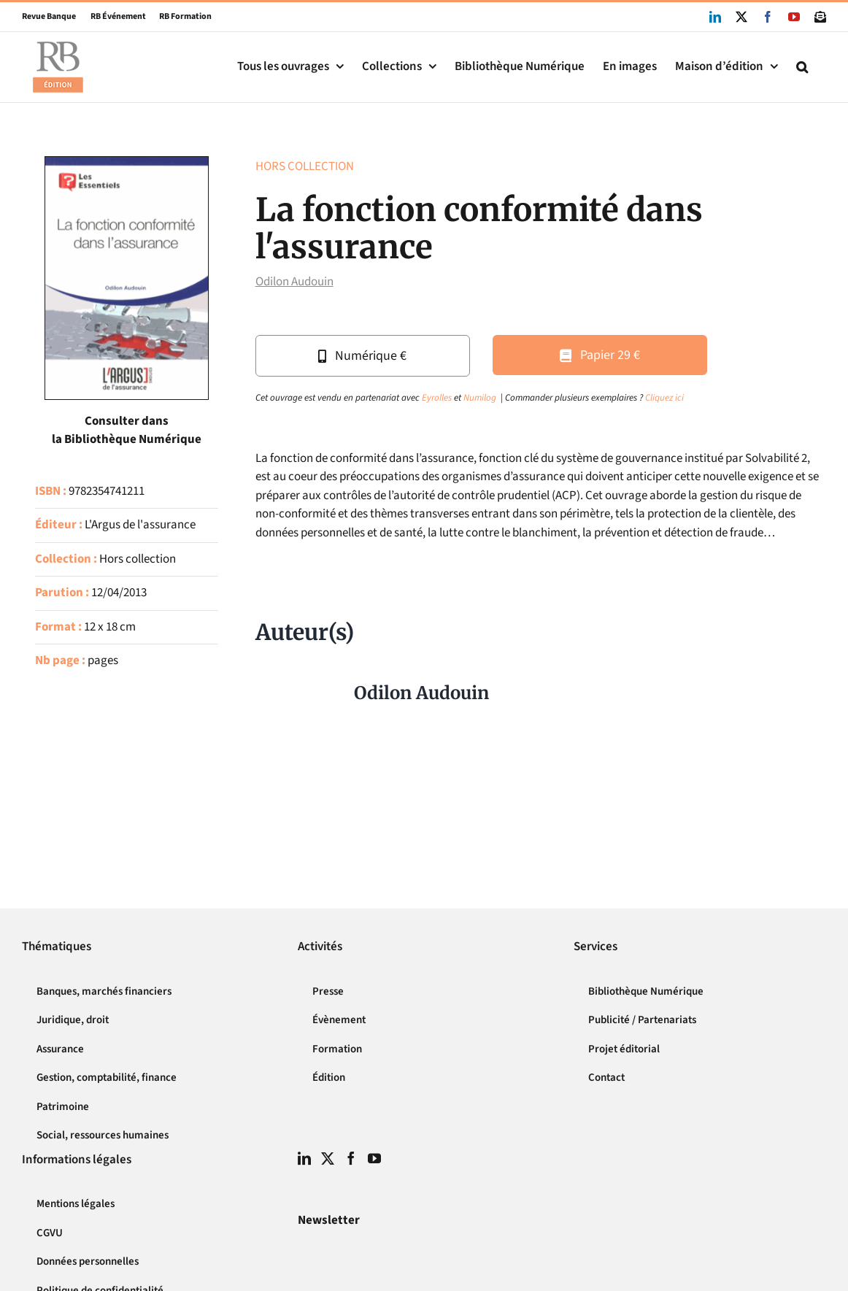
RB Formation (179, 16)
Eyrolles (437, 397)
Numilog (479, 397)
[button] (802, 66)
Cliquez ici (664, 397)
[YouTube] (374, 1158)
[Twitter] (327, 1158)
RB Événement (111, 16)
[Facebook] (351, 1158)
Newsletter (329, 1220)
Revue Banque (49, 16)
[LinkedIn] (304, 1158)
